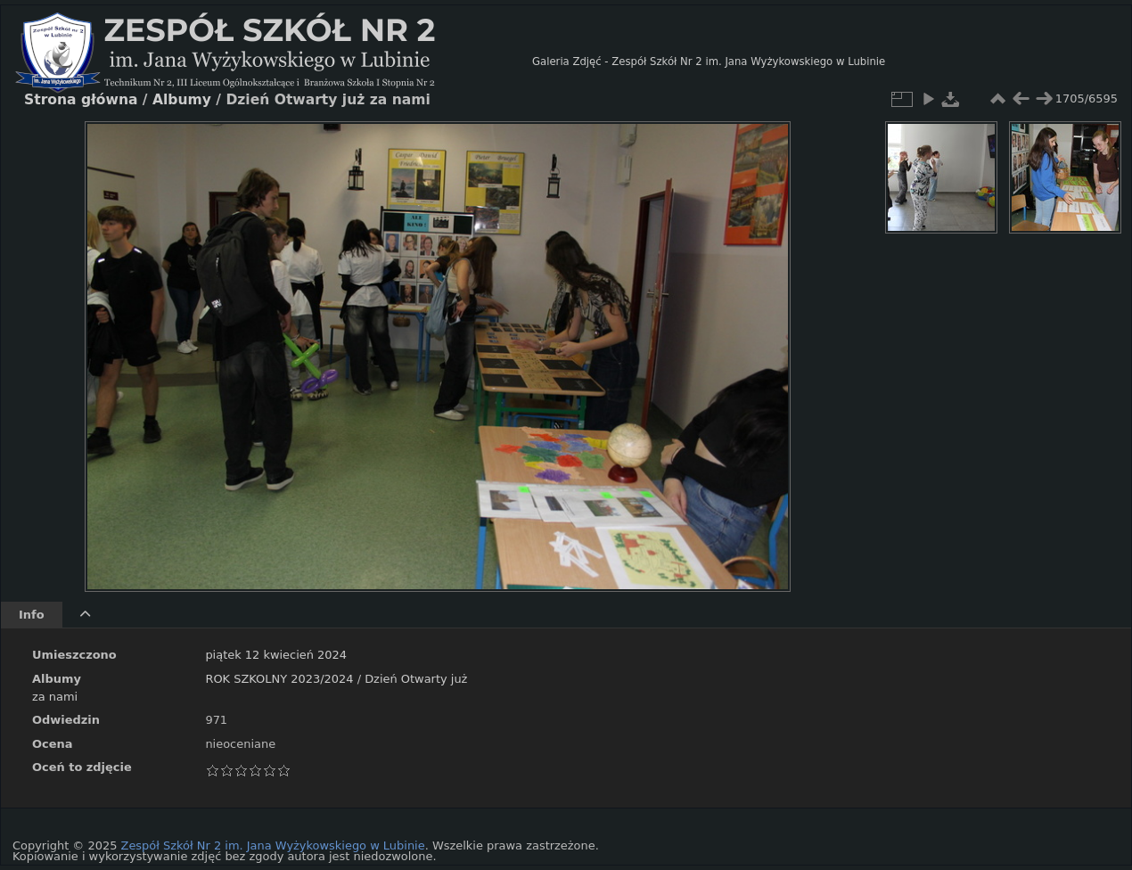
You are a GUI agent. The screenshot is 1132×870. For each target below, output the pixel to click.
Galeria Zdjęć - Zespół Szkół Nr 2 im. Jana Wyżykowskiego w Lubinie (708, 61)
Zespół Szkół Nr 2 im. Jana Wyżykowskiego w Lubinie (273, 845)
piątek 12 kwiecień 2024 (276, 654)
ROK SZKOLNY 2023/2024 (279, 678)
